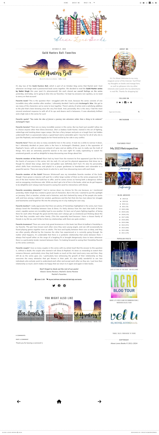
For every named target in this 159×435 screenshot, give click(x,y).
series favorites (78, 279)
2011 (123, 233)
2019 (123, 212)
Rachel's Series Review (68, 272)
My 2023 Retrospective (124, 148)
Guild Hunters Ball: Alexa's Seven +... (87, 317)
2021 (124, 206)
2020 (123, 209)
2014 (123, 225)
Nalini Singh (71, 279)
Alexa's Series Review (49, 272)
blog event (51, 279)
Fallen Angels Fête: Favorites (31, 316)
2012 (123, 230)
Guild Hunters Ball (64, 279)
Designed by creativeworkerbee (144, 432)
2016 (123, 220)
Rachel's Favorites (59, 274)
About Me (76, 3)
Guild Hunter (56, 279)
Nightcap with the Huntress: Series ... (59, 317)
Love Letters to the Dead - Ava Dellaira (124, 269)
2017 (123, 217)
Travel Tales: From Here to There (124, 333)
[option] (31, 311)
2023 (124, 201)
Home (66, 3)
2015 (123, 222)
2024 (124, 198)
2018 (123, 214)
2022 (124, 204)
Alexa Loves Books (9, 432)
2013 (123, 227)
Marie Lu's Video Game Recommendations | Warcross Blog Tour (124, 301)
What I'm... (88, 3)
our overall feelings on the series (88, 91)
